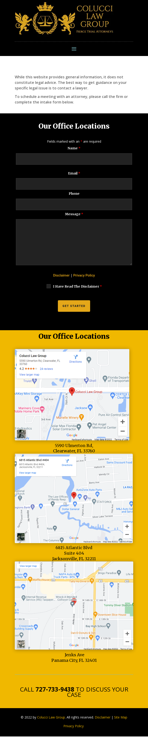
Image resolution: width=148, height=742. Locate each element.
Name (74, 148)
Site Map (120, 717)
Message (74, 214)
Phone (74, 193)
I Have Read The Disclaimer (77, 286)
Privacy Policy (84, 275)
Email (74, 173)
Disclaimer (61, 275)
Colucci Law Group (51, 717)
